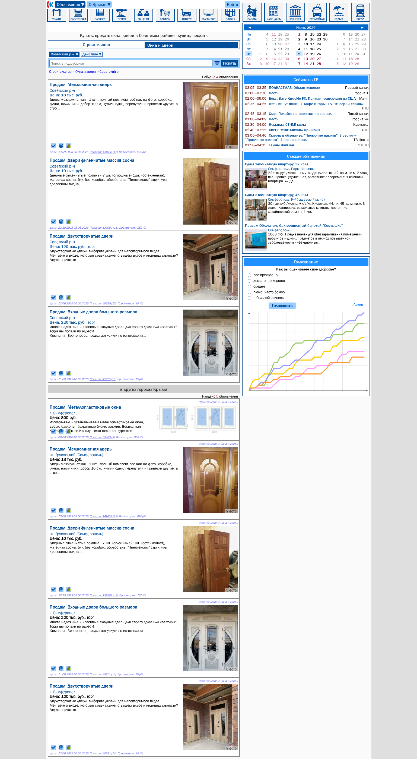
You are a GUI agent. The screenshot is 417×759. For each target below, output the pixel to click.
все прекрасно (265, 275)
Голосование (306, 261)
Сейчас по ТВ (306, 79)
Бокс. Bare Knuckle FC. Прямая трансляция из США (300, 98)
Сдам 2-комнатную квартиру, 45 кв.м (276, 195)
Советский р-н (64, 54)
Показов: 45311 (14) (103, 674)
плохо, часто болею (269, 292)
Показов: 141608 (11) (103, 151)
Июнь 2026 (306, 27)
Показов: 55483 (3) (102, 437)
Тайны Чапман (269, 145)
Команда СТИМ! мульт (275, 124)
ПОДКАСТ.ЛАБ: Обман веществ (282, 87)
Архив (358, 305)
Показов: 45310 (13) (103, 379)
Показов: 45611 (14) (103, 753)
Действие (92, 54)
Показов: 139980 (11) (104, 227)
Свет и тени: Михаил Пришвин (282, 130)
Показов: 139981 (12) (104, 595)
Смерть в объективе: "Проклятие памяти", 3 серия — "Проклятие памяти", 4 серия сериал (300, 137)
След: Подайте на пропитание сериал (288, 113)
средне (259, 286)
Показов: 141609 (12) (103, 516)
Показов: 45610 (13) (103, 303)
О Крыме (100, 4)
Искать (229, 63)
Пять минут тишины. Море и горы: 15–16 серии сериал (304, 104)
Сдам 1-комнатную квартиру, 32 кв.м (276, 164)
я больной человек (268, 297)
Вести (262, 93)
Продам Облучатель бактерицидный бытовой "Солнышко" (294, 225)
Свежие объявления (306, 156)
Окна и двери (160, 45)
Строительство (96, 44)
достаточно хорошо (269, 280)
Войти (232, 4)
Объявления (71, 4)
